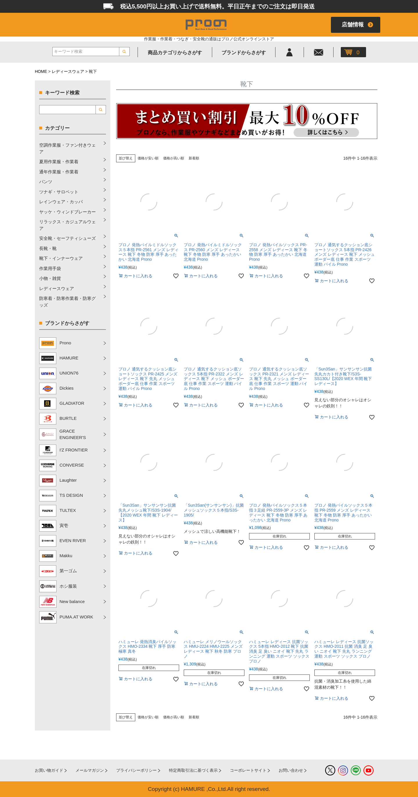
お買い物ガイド (49, 770)
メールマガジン (89, 770)
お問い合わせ (291, 770)
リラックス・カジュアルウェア (67, 225)
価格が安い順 (148, 158)
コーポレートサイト (248, 770)
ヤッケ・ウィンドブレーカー (67, 211)
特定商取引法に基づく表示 (193, 770)
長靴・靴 (48, 248)
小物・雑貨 (50, 278)
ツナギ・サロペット (58, 191)
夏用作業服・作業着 (58, 161)
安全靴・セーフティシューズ (67, 238)
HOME (41, 71)
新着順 (194, 158)
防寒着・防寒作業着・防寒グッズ (67, 301)
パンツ (45, 181)
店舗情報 (353, 24)
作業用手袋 (50, 268)
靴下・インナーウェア (61, 258)
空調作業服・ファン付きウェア (67, 148)
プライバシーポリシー (136, 770)
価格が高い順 (173, 158)
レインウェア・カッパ (61, 201)
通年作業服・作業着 (58, 171)
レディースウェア (68, 71)
